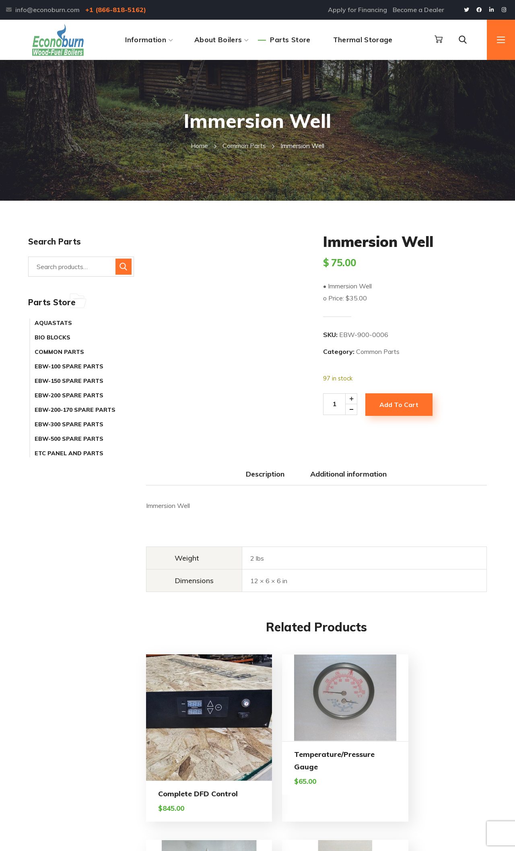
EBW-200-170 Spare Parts (75, 409)
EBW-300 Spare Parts (69, 424)
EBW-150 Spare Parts (69, 380)
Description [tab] (265, 474)
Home (199, 146)
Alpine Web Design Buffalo (218, 837)
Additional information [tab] (348, 474)
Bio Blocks (52, 337)
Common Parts (244, 146)
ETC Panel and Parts (69, 453)
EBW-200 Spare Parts (69, 395)
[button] (439, 39)
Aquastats (53, 323)
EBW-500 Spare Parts (69, 438)
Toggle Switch (448, 733)
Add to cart (398, 405)
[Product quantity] (343, 404)
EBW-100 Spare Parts (69, 366)
